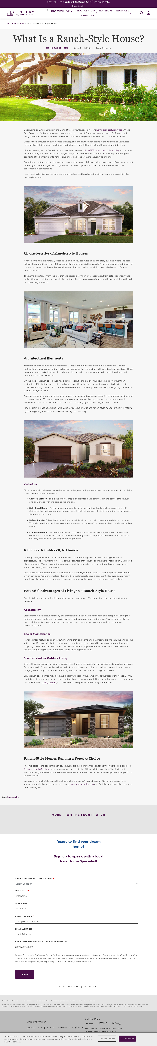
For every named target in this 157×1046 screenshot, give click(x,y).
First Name (21, 891)
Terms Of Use (117, 1028)
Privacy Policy (105, 1028)
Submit (24, 974)
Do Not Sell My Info (107, 1032)
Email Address (23, 929)
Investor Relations (91, 1028)
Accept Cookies (127, 1038)
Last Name (21, 903)
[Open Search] (141, 13)
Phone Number (24, 916)
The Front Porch (15, 23)
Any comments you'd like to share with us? (41, 941)
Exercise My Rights (91, 1032)
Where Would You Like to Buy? (34, 879)
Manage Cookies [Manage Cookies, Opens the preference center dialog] (107, 1038)
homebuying (13, 797)
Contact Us (87, 15)
